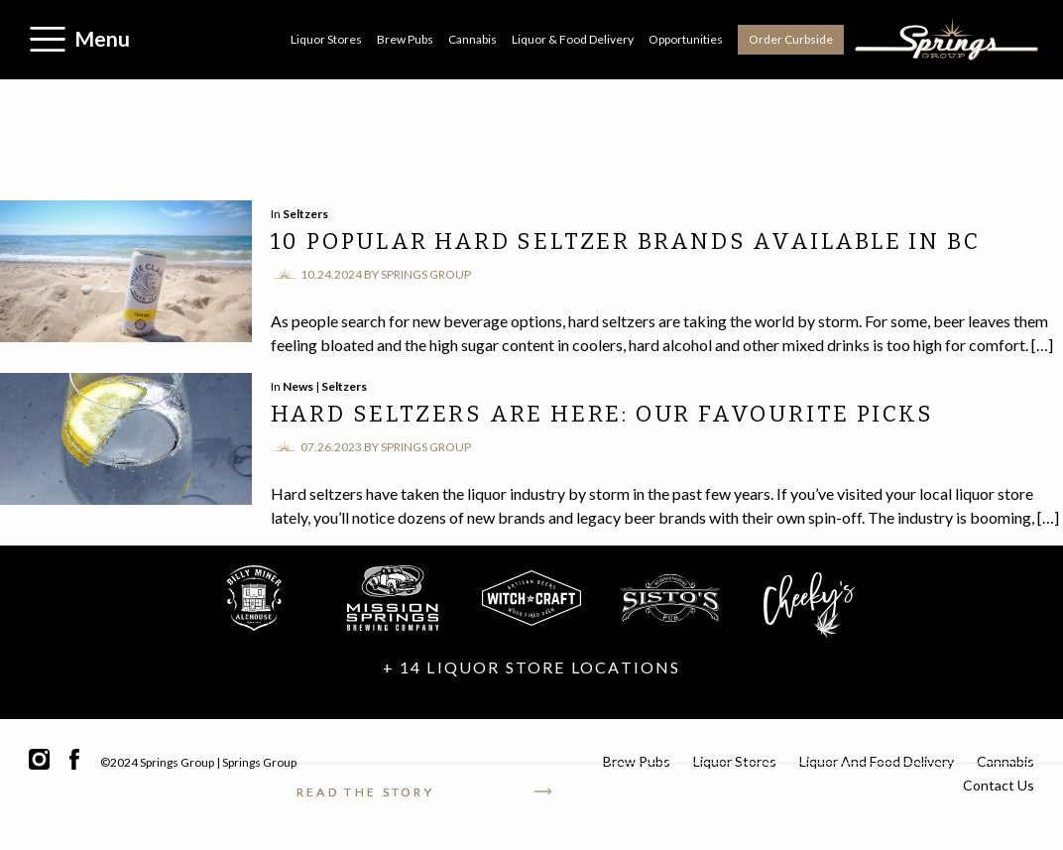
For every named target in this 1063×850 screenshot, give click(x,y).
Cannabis (472, 39)
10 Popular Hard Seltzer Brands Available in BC (626, 241)
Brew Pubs (405, 39)
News (298, 386)
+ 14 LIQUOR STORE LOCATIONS (532, 667)
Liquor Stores (326, 39)
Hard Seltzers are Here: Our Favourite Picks (602, 414)
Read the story (365, 792)
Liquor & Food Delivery (573, 39)
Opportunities (686, 39)
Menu (102, 38)
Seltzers (305, 213)
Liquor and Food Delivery (876, 761)
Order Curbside (791, 39)
